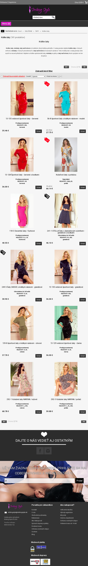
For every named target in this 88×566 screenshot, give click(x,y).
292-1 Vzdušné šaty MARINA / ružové (22, 399)
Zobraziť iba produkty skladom (13, 76)
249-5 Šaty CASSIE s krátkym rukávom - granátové (22, 287)
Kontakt (34, 510)
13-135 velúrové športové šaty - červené (22, 119)
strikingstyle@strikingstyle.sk (17, 512)
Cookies (34, 531)
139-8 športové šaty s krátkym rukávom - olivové (22, 343)
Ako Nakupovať (37, 521)
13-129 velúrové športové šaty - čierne (66, 343)
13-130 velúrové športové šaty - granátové (66, 287)
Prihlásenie (3, 2)
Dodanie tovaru (37, 526)
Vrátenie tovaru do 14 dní (68, 523)
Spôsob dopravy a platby (40, 523)
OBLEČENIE (28, 31)
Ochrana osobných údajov (40, 529)
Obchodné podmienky (39, 515)
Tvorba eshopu (9, 522)
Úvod (20, 31)
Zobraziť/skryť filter (44, 71)
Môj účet (63, 515)
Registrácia (12, 2)
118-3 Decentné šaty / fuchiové (22, 231)
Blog (33, 534)
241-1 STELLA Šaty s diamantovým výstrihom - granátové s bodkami (66, 232)
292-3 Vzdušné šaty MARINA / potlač (66, 399)
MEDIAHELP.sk (9, 525)
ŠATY (37, 31)
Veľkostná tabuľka (66, 510)
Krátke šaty (45, 31)
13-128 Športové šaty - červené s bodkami (22, 175)
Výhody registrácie (66, 512)
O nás (33, 512)
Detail (39, 131)
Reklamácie (35, 518)
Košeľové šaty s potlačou (66, 175)
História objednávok (67, 518)
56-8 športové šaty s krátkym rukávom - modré (66, 119)
